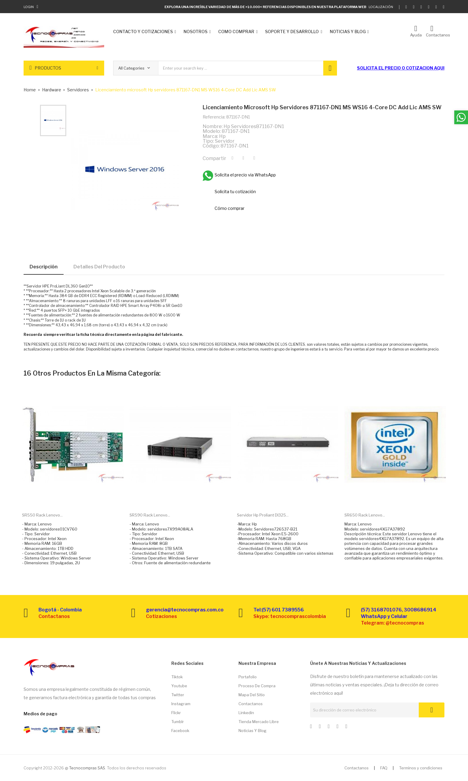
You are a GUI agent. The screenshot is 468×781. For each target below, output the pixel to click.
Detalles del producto (99, 267)
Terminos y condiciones (420, 767)
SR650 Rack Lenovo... (364, 515)
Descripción (44, 267)
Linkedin (246, 712)
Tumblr (177, 721)
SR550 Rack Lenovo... (42, 515)
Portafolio (247, 676)
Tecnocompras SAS (87, 767)
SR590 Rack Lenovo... (150, 515)
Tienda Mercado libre (258, 721)
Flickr (176, 712)
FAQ (383, 767)
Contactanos (250, 703)
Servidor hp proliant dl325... (263, 515)
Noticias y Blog (252, 730)
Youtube (179, 685)
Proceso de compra (256, 685)
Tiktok (177, 676)
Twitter (177, 694)
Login (29, 7)
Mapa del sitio (251, 694)
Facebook (180, 730)
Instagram (180, 703)
